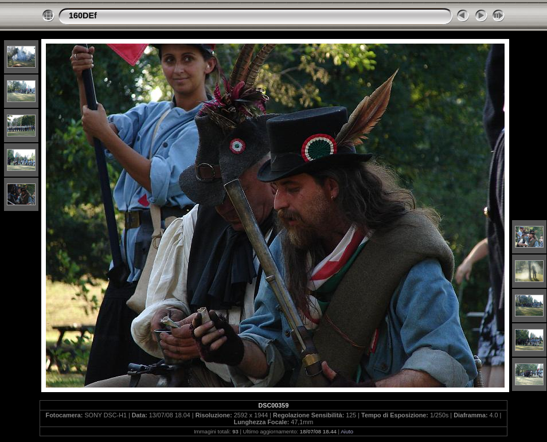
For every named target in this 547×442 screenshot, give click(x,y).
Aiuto (347, 431)
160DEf (83, 15)
